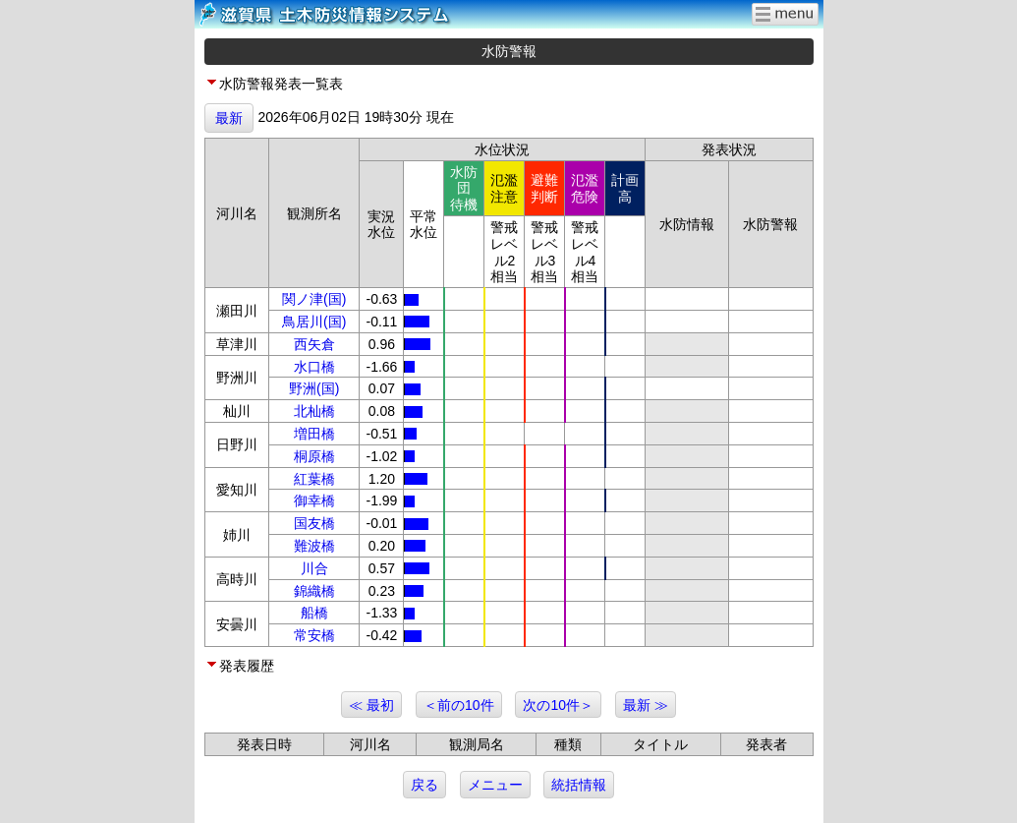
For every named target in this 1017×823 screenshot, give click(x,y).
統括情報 (578, 785)
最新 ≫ (645, 705)
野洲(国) (314, 388)
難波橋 (314, 546)
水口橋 (314, 367)
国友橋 (314, 523)
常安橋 (314, 635)
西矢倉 (314, 344)
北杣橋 (314, 411)
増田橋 (314, 433)
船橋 (314, 612)
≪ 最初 (371, 705)
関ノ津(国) (314, 299)
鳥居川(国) (314, 321)
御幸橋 (314, 500)
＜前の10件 (459, 705)
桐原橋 (314, 456)
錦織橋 (314, 591)
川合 (314, 568)
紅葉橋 (314, 479)
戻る (424, 785)
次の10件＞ (558, 705)
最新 (229, 118)
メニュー (495, 785)
